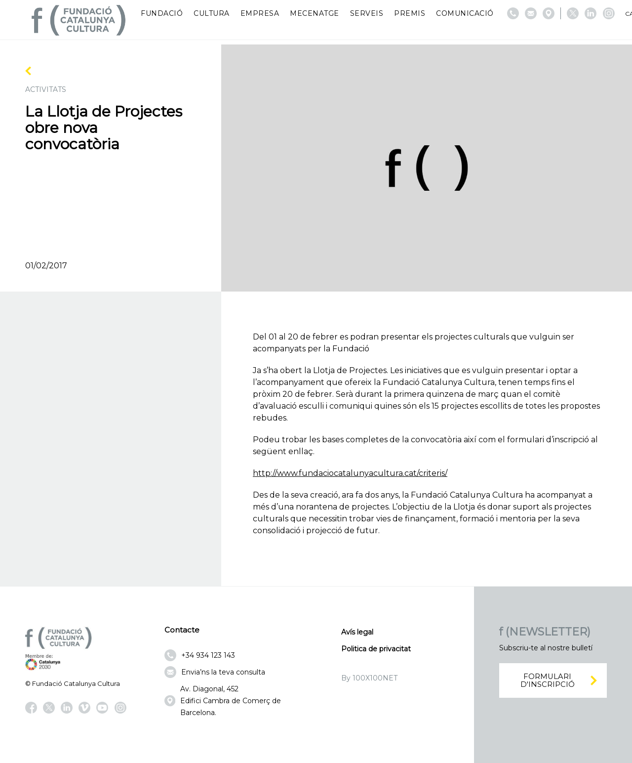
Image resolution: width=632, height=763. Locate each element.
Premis (409, 13)
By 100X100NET (369, 678)
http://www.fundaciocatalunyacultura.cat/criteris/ (350, 473)
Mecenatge (314, 13)
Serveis (367, 13)
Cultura (212, 13)
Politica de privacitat (376, 648)
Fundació (162, 13)
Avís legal (357, 632)
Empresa (259, 13)
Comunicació (465, 13)
